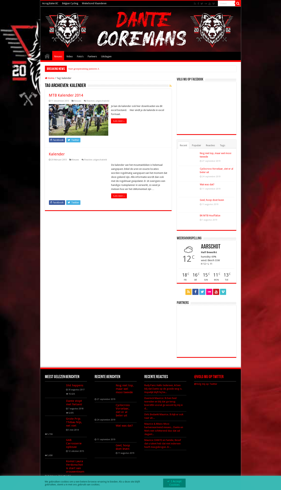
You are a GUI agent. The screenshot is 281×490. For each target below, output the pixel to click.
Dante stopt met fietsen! (74, 402)
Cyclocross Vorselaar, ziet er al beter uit (123, 410)
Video (69, 56)
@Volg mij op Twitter (209, 377)
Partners (92, 56)
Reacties (210, 145)
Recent (183, 145)
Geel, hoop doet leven (212, 200)
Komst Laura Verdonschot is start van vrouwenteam (75, 466)
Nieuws (58, 56)
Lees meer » (119, 121)
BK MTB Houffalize (210, 215)
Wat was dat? (207, 184)
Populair (196, 145)
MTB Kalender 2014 (66, 95)
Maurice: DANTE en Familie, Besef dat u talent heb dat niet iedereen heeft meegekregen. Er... (162, 443)
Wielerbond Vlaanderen (94, 3)
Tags (222, 145)
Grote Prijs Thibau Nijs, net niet (74, 422)
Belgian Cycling (70, 3)
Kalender (57, 154)
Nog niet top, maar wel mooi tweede (125, 389)
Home (47, 56)
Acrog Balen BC (50, 3)
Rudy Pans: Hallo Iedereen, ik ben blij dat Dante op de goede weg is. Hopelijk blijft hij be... (163, 389)
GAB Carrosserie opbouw (74, 443)
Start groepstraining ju (79, 68)
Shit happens (74, 385)
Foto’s (80, 56)
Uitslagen (106, 56)
